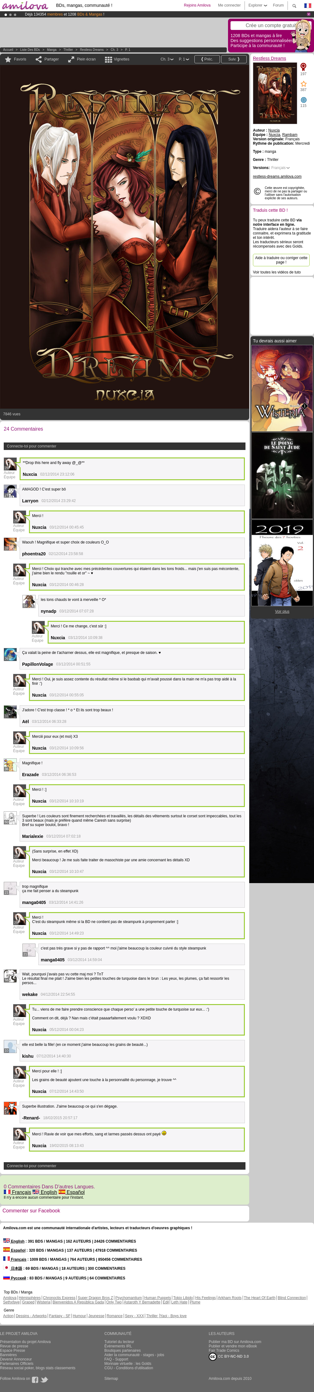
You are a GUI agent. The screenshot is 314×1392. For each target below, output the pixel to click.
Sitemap (111, 1378)
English (44, 1192)
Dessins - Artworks (31, 1316)
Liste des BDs (30, 49)
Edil (166, 1302)
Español (72, 1192)
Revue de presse (14, 1346)
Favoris (20, 59)
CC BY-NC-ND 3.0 (229, 1357)
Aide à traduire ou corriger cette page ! (281, 260)
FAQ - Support (116, 1359)
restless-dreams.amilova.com (277, 176)
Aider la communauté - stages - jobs (134, 1355)
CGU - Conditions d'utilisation (128, 1368)
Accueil (8, 49)
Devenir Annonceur (16, 1359)
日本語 (12, 1268)
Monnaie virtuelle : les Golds (127, 1363)
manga (52, 49)
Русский (14, 1278)
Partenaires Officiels (16, 1363)
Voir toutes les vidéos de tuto (277, 272)
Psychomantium (128, 1298)
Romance (114, 1316)
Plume (195, 1302)
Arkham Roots (230, 1298)
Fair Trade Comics (224, 1350)
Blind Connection (292, 1298)
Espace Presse (12, 1350)
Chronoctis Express (59, 1298)
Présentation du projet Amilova (25, 1342)
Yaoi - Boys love (173, 1316)
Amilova (10, 1298)
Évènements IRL (118, 1346)
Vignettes (121, 59)
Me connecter (229, 5)
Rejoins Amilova (197, 5)
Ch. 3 (114, 49)
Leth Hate (179, 1302)
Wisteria (43, 1302)
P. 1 (128, 49)
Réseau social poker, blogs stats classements (37, 1368)
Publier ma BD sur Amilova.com (235, 1342)
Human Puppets (157, 1298)
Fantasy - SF (59, 1316)
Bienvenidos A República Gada (78, 1302)
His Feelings (205, 1298)
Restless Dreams (92, 49)
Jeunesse (96, 1316)
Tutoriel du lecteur (119, 1342)
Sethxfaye (11, 1302)
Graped (28, 1302)
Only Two (114, 1302)
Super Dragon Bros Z (95, 1298)
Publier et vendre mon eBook (233, 1346)
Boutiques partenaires (122, 1350)
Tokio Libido (183, 1298)
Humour (79, 1316)
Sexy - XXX (134, 1316)
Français (17, 1192)
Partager (52, 59)
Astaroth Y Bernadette (142, 1302)
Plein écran (86, 59)
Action (8, 1316)
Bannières (8, 1355)
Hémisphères (30, 1298)
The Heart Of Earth (259, 1298)
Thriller (69, 49)
